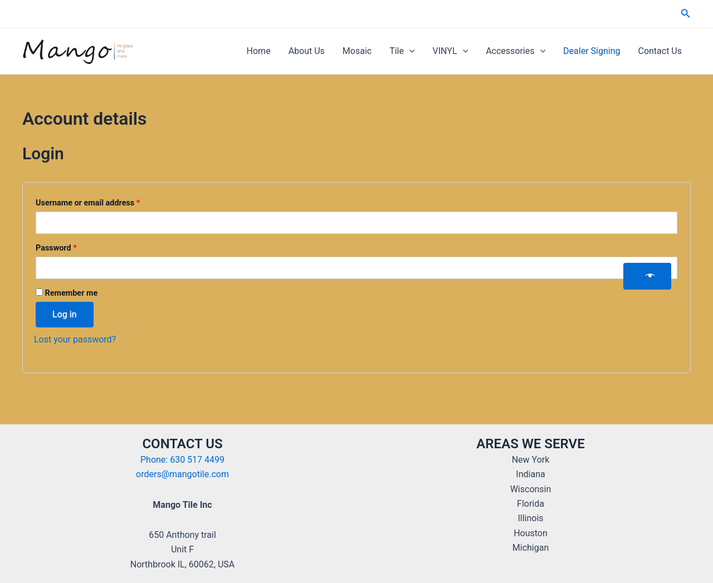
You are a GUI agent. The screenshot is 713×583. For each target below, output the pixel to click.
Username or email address (104, 201)
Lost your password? (75, 339)
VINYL (450, 51)
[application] (409, 51)
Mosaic (357, 51)
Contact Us (660, 51)
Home (259, 51)
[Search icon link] (686, 14)
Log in (64, 314)
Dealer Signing (591, 51)
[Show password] (647, 276)
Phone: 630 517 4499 (182, 459)
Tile (401, 51)
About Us (307, 51)
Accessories (515, 51)
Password (72, 247)
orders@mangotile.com (182, 474)
